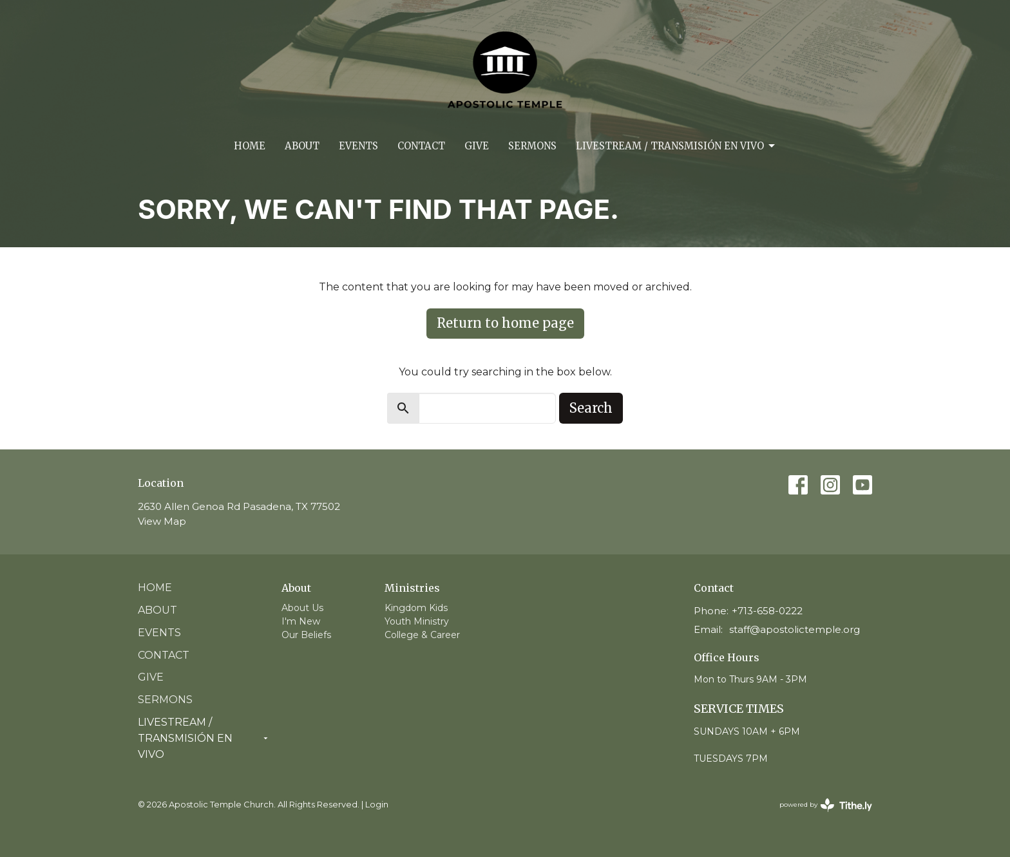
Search (591, 408)
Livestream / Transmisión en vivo (676, 146)
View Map (162, 521)
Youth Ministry (417, 621)
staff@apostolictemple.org (794, 629)
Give (476, 146)
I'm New (300, 621)
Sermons (532, 146)
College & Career (422, 635)
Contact (421, 146)
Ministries (412, 587)
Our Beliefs (306, 635)
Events (358, 146)
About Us (302, 608)
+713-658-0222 (767, 611)
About (302, 146)
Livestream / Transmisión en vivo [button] (203, 738)
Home (249, 146)
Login (376, 804)
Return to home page (505, 323)
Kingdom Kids (416, 608)
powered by (825, 805)
